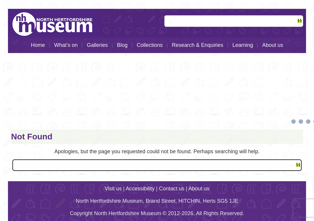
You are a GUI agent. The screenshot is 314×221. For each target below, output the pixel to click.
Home (38, 45)
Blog (122, 45)
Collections (150, 45)
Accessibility (140, 189)
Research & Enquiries (197, 45)
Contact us (171, 189)
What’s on (66, 45)
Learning (242, 45)
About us (272, 45)
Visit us (113, 189)
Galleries (97, 45)
